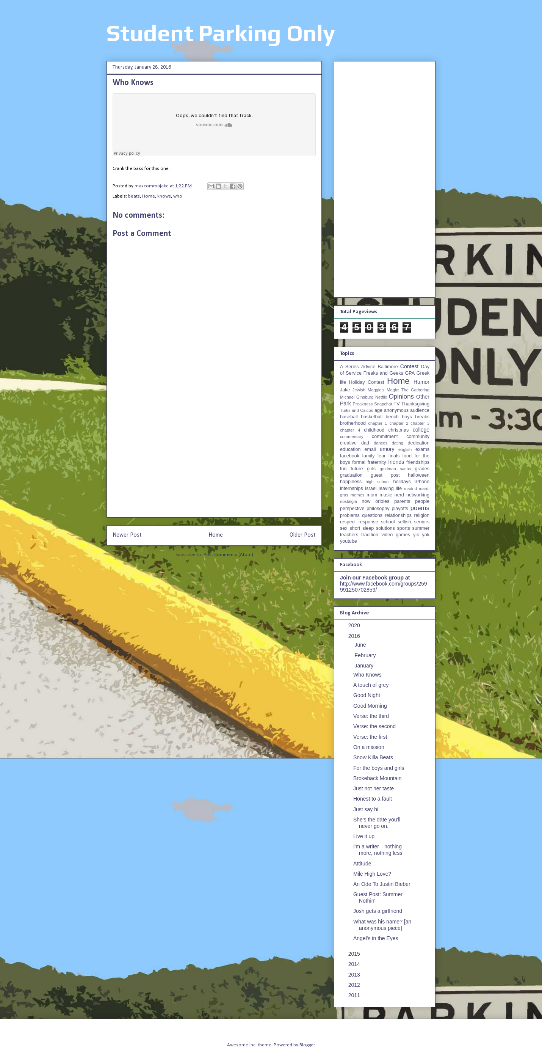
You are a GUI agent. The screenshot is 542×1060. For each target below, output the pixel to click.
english (405, 449)
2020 (355, 625)
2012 (355, 985)
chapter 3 (419, 423)
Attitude (362, 864)
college (421, 430)
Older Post (303, 535)
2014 (355, 964)
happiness (351, 481)
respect (348, 522)
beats (134, 196)
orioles (382, 501)
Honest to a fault (372, 799)
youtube (348, 541)
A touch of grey (370, 685)
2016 (355, 636)
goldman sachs (395, 468)
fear (382, 456)
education (350, 449)
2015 (355, 954)
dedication (418, 443)
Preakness (362, 404)
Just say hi (365, 809)
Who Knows (367, 675)
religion (421, 515)
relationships (398, 515)
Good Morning (370, 706)
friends (396, 462)
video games (395, 534)
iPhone (422, 481)
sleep (368, 528)
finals (393, 456)
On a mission (368, 747)
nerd (399, 495)
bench (391, 416)
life (399, 488)
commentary (351, 436)
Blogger (307, 1045)
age (378, 410)
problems (350, 515)
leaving (386, 488)
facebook (349, 456)
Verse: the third (371, 716)
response (368, 522)
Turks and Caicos (356, 410)
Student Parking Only (221, 33)
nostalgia (348, 501)
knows (164, 196)
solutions (385, 528)
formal (358, 462)
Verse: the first (370, 737)
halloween (418, 475)
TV (396, 404)
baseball (349, 416)
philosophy (378, 508)
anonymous (396, 410)
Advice (368, 366)
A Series (349, 366)
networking (417, 495)
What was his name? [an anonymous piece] (382, 925)
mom (372, 495)
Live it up (363, 836)
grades (422, 468)
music (385, 495)
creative (348, 443)
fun (343, 468)
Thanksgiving (415, 404)
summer (420, 528)
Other (422, 397)
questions (372, 515)
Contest (409, 366)
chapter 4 (350, 430)
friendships (417, 462)
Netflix (381, 397)
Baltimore (388, 366)
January (364, 666)
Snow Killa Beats (373, 757)
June (360, 645)
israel (370, 488)
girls (371, 468)
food (407, 456)
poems (419, 508)
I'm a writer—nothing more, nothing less (377, 849)
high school (378, 481)
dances (380, 443)
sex (344, 528)
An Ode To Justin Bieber (381, 884)
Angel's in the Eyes (375, 938)
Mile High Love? (372, 874)
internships (351, 488)
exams (422, 449)
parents (402, 501)
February (365, 655)
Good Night (366, 695)
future (357, 468)
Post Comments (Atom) (228, 554)
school (388, 522)
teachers (349, 534)
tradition (369, 534)
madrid (410, 488)
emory (387, 449)
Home (148, 196)
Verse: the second (374, 726)
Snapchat (383, 404)
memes (358, 495)
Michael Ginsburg (356, 397)
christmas (398, 430)
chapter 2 (398, 423)
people (422, 501)
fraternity (377, 462)
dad (365, 443)
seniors (421, 522)
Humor (421, 382)
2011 (355, 995)
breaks (422, 416)
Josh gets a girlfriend (377, 911)
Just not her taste (373, 788)
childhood (374, 430)
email (370, 449)
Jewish (358, 390)
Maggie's (376, 390)
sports (403, 528)
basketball (371, 416)
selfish (404, 522)
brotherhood (353, 423)
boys (407, 416)
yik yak (421, 534)
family (368, 456)
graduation (351, 475)
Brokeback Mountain (377, 778)
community (417, 436)
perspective (352, 508)
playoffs (400, 508)
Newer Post (127, 535)
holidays (401, 481)
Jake (345, 390)
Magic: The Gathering (408, 390)
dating (397, 443)
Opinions (401, 396)
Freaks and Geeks (383, 373)
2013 (355, 975)
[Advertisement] (214, 464)
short (354, 528)
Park (345, 403)
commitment (385, 436)
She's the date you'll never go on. (376, 823)
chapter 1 (377, 423)
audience (419, 410)
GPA (410, 373)
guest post (385, 475)
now (366, 501)
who (177, 196)
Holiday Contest (366, 382)
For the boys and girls (378, 768)
